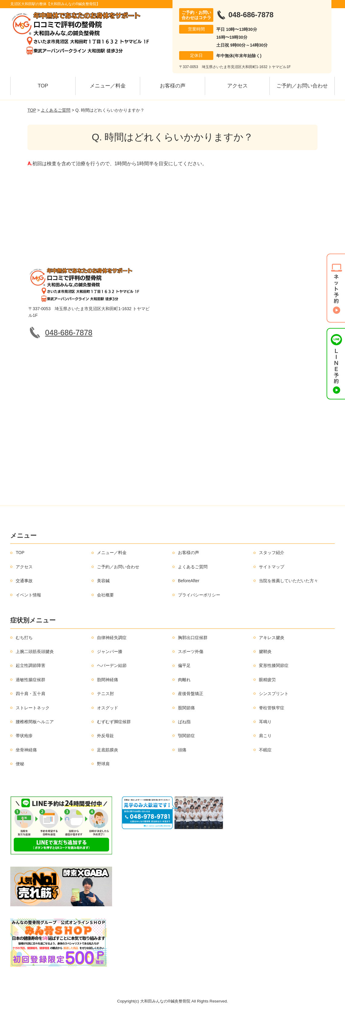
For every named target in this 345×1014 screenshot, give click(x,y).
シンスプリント (274, 693)
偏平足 (184, 665)
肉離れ (184, 679)
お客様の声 (172, 86)
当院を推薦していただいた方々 (288, 580)
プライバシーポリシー (199, 594)
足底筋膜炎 (107, 749)
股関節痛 (186, 707)
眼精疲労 (267, 679)
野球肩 (103, 763)
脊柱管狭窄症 (271, 707)
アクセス (237, 86)
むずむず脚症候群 (114, 721)
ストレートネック (33, 707)
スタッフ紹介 (271, 552)
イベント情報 (28, 594)
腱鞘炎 (265, 651)
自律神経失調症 (112, 637)
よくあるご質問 (55, 110)
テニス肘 (105, 693)
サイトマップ (271, 566)
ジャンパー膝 (109, 651)
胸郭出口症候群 (193, 637)
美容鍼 (103, 580)
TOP (43, 86)
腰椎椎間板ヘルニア (35, 721)
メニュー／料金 (108, 86)
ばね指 (184, 721)
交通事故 (24, 580)
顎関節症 (186, 735)
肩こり (265, 735)
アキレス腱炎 (271, 637)
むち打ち (24, 637)
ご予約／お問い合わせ (302, 86)
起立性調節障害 (30, 665)
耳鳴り (265, 721)
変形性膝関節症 (274, 665)
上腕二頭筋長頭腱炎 (35, 651)
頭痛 (182, 749)
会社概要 (105, 594)
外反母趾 (105, 735)
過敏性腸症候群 (30, 679)
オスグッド (107, 707)
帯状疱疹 (24, 735)
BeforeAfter (188, 580)
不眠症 (265, 749)
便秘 (20, 763)
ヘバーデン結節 (112, 665)
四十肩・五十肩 (30, 693)
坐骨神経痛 (26, 749)
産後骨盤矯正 (190, 693)
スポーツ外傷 (190, 651)
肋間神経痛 (107, 679)
